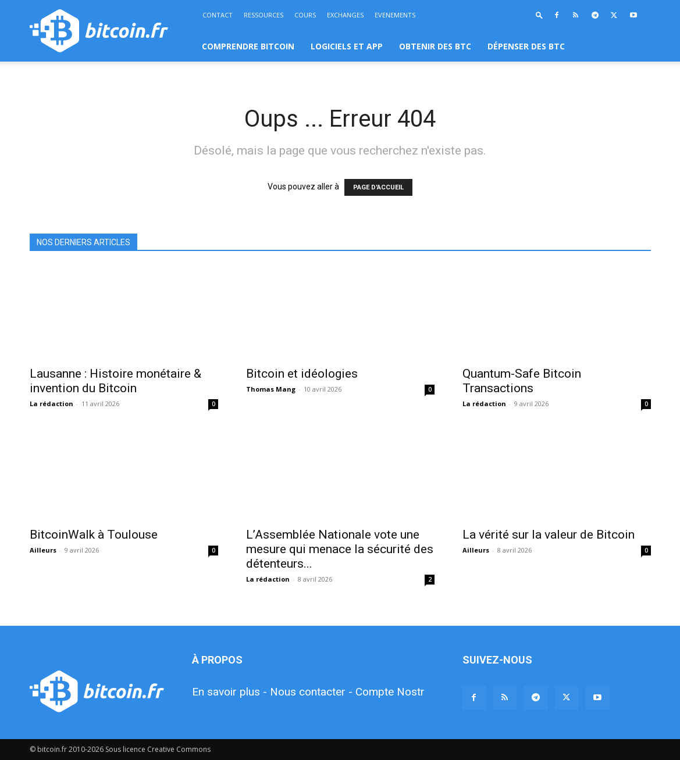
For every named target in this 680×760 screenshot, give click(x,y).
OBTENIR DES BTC (435, 46)
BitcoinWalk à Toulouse (94, 535)
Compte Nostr (390, 691)
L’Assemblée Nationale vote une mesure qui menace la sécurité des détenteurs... (339, 549)
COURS (305, 14)
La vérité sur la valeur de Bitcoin (548, 535)
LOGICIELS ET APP (347, 46)
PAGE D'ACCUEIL (378, 187)
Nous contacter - (311, 691)
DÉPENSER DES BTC (526, 46)
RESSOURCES (263, 14)
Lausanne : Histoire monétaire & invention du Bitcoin (115, 381)
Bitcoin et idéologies (302, 374)
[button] (539, 14)
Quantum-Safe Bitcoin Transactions (521, 381)
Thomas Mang (271, 389)
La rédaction (51, 403)
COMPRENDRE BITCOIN (248, 46)
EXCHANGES (345, 14)
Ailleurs (43, 550)
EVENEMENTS (395, 14)
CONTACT (217, 14)
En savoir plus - (229, 691)
